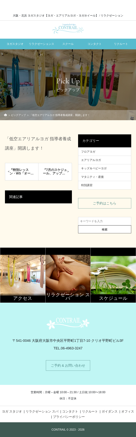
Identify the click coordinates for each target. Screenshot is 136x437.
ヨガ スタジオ (12, 411)
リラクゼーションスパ (41, 45)
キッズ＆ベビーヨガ (94, 168)
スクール (68, 44)
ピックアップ (18, 115)
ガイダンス (110, 411)
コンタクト (94, 44)
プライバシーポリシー (69, 417)
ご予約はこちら (104, 203)
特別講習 (86, 185)
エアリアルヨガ (91, 160)
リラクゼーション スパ (42, 411)
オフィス (127, 411)
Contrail (68, 28)
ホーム (5, 115)
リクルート (121, 44)
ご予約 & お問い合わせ (68, 365)
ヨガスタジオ (15, 44)
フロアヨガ (88, 151)
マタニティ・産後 (92, 176)
